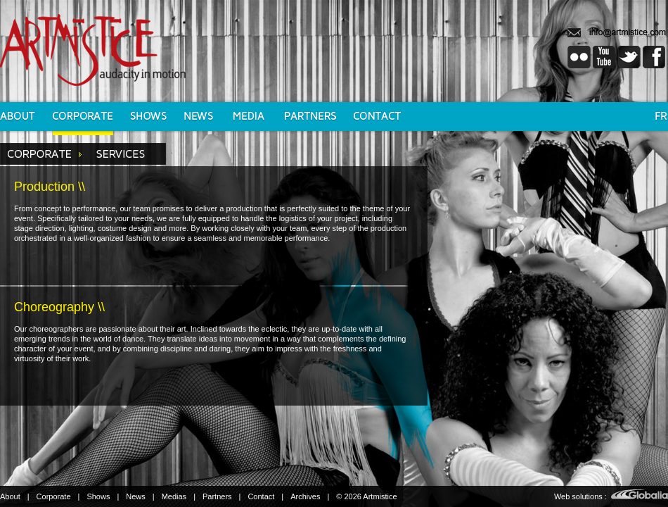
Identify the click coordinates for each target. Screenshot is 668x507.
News (136, 496)
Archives (305, 496)
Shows (98, 496)
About (10, 496)
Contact (261, 496)
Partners (217, 496)
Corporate (54, 496)
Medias (174, 496)
